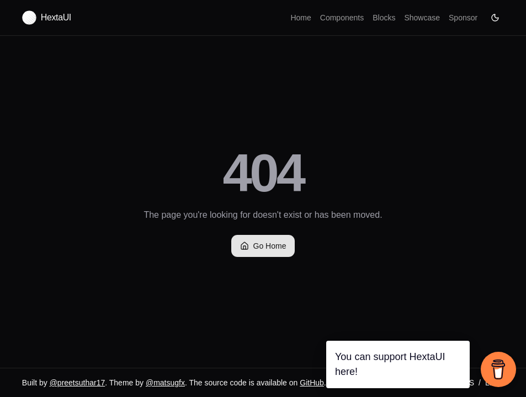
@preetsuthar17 (77, 382)
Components (342, 17)
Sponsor (463, 17)
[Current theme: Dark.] (495, 17)
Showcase (422, 17)
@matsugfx (165, 382)
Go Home (263, 246)
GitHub (312, 382)
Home (300, 17)
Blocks (384, 17)
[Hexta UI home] (46, 17)
